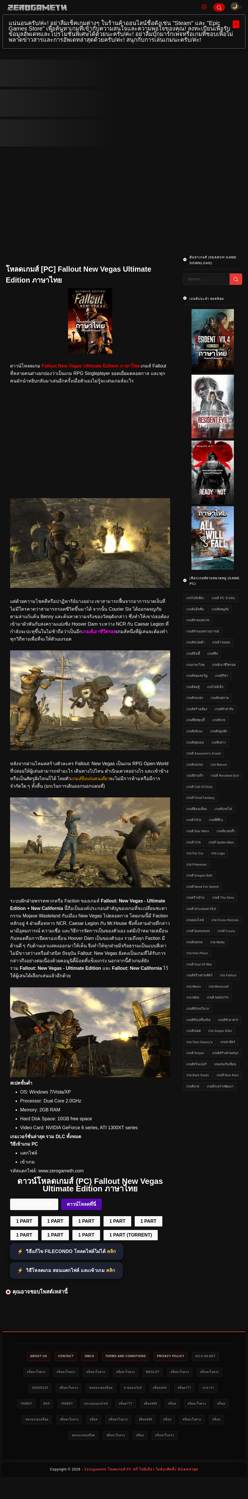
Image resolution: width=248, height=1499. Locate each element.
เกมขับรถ (219, 720)
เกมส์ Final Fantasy (200, 797)
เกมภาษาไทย (195, 664)
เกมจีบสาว (218, 742)
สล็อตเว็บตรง (76, 1373)
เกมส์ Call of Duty (199, 786)
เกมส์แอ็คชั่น (195, 609)
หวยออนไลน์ (209, 1389)
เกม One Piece (197, 953)
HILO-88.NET (41, 1373)
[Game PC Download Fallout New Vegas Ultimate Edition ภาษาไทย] (90, 1075)
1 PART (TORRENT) (130, 1235)
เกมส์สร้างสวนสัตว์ (199, 975)
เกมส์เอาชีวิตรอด (224, 664)
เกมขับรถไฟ (223, 809)
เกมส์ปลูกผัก (218, 731)
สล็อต (86, 1422)
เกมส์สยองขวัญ (196, 675)
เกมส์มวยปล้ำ (226, 831)
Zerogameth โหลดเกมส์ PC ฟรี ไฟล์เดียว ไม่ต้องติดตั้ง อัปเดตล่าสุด (141, 1489)
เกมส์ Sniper (195, 1053)
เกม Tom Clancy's (199, 1042)
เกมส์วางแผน (221, 642)
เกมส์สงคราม (220, 698)
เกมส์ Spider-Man (221, 842)
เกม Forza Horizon (224, 920)
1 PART (24, 1221)
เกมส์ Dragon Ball (199, 875)
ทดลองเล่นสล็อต (172, 1389)
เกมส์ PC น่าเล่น (223, 598)
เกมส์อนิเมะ (194, 731)
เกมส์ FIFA (193, 820)
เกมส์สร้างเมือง (196, 709)
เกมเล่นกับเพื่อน (225, 1064)
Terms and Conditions (144, 1356)
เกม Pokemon (196, 864)
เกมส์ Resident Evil (225, 775)
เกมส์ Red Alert (228, 1075)
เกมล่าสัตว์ (227, 1042)
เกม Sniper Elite (220, 1031)
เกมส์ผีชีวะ (216, 820)
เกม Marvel (219, 764)
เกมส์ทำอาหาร (228, 1020)
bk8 (143, 1405)
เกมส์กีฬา (221, 675)
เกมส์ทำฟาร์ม (224, 709)
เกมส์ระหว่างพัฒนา (220, 1086)
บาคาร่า (95, 1405)
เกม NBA (192, 997)
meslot (208, 1373)
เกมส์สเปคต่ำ (195, 642)
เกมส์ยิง (212, 653)
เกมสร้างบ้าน (195, 897)
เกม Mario (193, 986)
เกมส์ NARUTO (217, 997)
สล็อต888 (61, 1422)
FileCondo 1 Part (34, 1204)
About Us (46, 1356)
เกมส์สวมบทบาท (197, 620)
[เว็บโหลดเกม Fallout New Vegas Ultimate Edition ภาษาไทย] (90, 748)
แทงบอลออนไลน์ (200, 1405)
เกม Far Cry (195, 853)
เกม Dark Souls (197, 1075)
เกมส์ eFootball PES (201, 909)
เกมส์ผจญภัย (219, 609)
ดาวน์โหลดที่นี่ (81, 1204)
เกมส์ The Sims (223, 897)
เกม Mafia (217, 942)
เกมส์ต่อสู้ (193, 687)
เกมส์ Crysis (226, 931)
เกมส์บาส (192, 1086)
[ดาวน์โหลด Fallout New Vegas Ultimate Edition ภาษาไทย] (90, 885)
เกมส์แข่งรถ (194, 764)
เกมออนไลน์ (195, 920)
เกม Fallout (228, 975)
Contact (76, 1356)
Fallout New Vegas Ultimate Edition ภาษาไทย (90, 365)
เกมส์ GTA (193, 842)
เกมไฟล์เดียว (195, 598)
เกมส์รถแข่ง (194, 698)
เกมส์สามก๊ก (194, 775)
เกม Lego (218, 853)
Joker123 (104, 1389)
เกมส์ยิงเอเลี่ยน (196, 809)
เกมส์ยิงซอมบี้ (195, 720)
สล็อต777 (67, 1405)
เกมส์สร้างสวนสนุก (225, 1053)
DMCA (103, 1356)
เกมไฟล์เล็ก (215, 687)
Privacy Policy (194, 1356)
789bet (120, 1405)
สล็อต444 (39, 1405)
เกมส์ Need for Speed (202, 886)
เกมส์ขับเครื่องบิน (198, 1020)
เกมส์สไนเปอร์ (196, 1064)
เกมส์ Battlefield (198, 931)
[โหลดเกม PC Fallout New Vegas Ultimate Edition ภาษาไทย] (90, 586)
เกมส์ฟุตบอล (195, 742)
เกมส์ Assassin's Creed (203, 753)
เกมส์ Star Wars (197, 831)
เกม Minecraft (218, 986)
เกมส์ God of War (199, 964)
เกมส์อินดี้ (193, 653)
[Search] (219, 7)
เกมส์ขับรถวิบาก (197, 1008)
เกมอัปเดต (193, 1031)
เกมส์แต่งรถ (194, 942)
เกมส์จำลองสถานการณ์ (202, 631)
